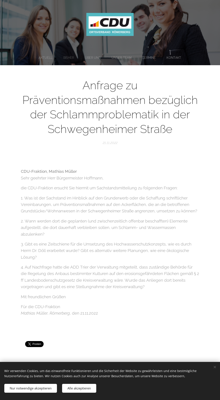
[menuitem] (46, 57)
